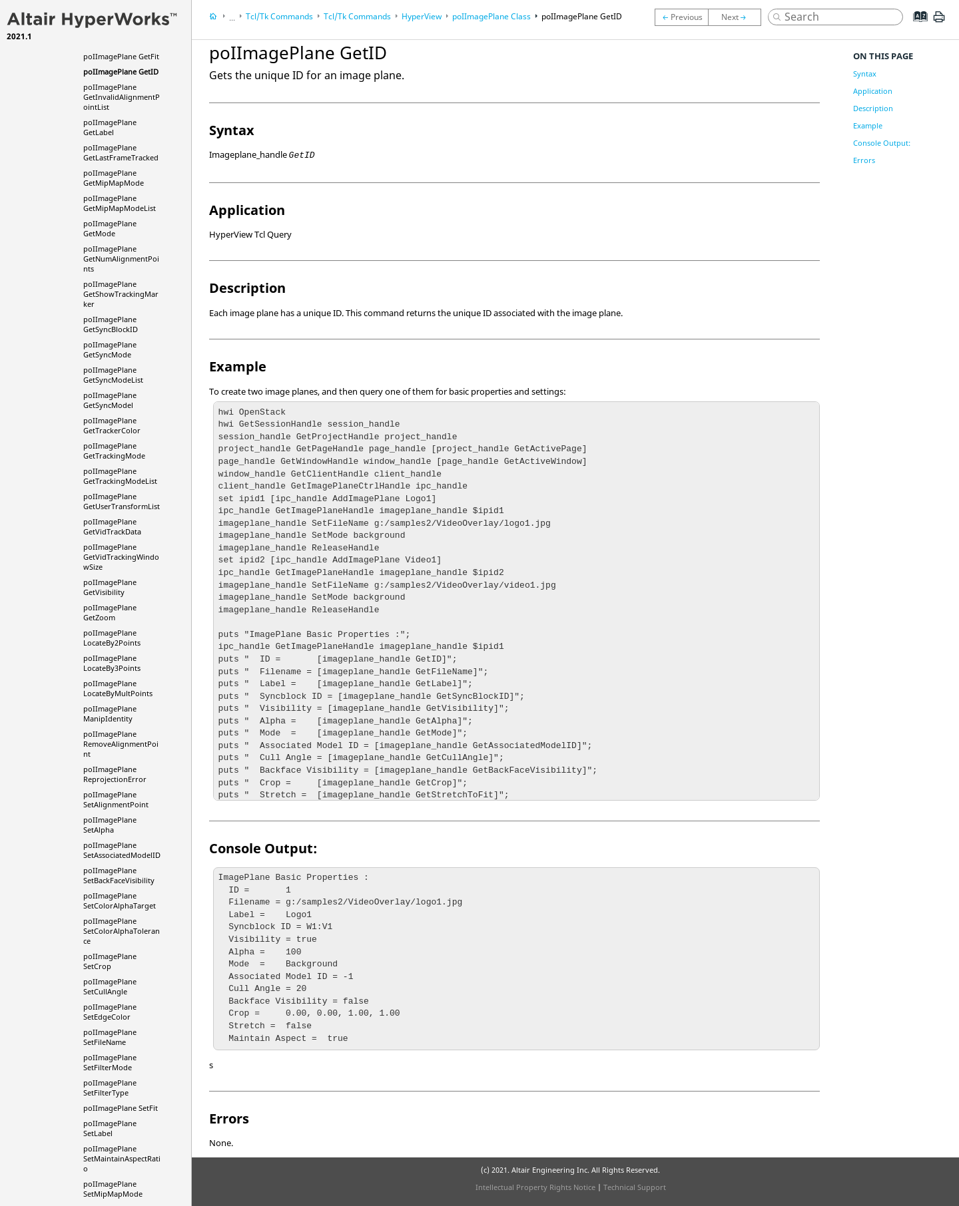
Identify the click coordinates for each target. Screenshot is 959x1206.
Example (867, 125)
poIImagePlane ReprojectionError (115, 774)
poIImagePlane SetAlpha (110, 825)
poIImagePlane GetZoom (110, 612)
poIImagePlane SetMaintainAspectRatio (121, 1158)
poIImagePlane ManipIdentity (110, 713)
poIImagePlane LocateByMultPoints (118, 688)
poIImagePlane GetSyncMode (110, 349)
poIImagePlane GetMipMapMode (113, 178)
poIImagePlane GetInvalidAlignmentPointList (121, 97)
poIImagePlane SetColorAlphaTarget (119, 900)
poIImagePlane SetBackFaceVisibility (119, 875)
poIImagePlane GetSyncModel (110, 400)
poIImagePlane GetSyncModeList (113, 375)
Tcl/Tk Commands (279, 16)
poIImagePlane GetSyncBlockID (110, 324)
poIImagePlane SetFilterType (110, 1088)
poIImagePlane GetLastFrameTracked (121, 152)
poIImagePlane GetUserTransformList (121, 501)
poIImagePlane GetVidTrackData (112, 526)
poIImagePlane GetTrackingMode (114, 451)
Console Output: (881, 143)
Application (872, 91)
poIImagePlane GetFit (121, 56)
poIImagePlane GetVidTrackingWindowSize (121, 557)
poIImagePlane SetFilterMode (110, 1062)
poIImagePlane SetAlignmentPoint (116, 799)
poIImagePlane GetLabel (110, 127)
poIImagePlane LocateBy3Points (112, 663)
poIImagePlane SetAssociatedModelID (121, 850)
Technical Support (634, 1187)
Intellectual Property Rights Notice (535, 1187)
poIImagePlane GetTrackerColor (112, 425)
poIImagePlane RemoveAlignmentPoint (121, 744)
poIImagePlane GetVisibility (110, 587)
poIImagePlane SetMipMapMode (113, 1189)
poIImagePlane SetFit (120, 1108)
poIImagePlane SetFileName (110, 1037)
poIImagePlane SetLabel (110, 1128)
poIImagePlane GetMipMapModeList (119, 203)
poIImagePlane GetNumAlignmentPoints (121, 259)
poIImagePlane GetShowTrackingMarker (121, 294)
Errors (864, 160)
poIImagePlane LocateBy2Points (112, 638)
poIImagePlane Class (491, 16)
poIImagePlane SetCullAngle (110, 986)
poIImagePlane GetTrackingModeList (120, 476)
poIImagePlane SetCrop (110, 961)
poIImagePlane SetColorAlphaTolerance (121, 931)
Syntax (864, 74)
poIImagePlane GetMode (110, 228)
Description (873, 108)
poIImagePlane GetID (121, 72)
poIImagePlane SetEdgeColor (110, 1012)
